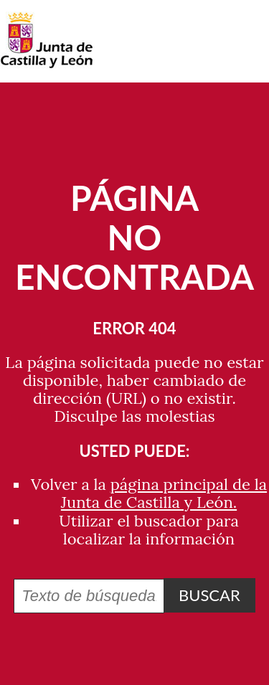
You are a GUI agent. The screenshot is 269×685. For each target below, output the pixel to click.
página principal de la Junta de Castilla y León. (164, 493)
